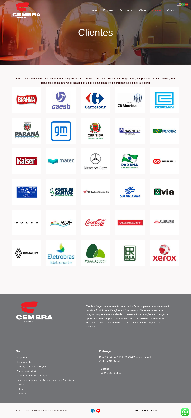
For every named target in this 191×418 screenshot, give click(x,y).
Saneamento (24, 362)
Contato (171, 10)
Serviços (126, 10)
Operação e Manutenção (31, 366)
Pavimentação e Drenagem (33, 375)
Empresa (108, 10)
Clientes (156, 10)
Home (94, 10)
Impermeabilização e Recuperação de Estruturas (46, 380)
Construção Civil (27, 371)
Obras (142, 10)
